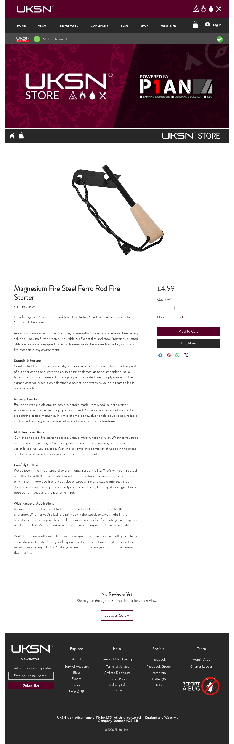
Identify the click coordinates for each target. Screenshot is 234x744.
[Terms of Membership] (117, 659)
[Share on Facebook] (160, 355)
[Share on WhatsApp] (177, 355)
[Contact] (118, 690)
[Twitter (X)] (158, 679)
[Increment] (175, 308)
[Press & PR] (76, 691)
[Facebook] (158, 659)
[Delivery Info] (117, 685)
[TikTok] (158, 685)
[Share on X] (186, 355)
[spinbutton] (168, 308)
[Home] (12, 135)
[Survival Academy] (77, 666)
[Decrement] (161, 308)
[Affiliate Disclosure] (117, 672)
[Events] (76, 678)
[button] (195, 24)
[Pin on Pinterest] (169, 355)
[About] (77, 659)
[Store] (76, 685)
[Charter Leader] (201, 666)
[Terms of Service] (117, 666)
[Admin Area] (201, 659)
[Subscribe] (31, 685)
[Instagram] (158, 672)
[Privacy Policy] (117, 679)
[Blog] (76, 672)
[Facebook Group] (158, 666)
